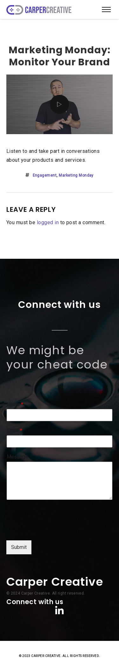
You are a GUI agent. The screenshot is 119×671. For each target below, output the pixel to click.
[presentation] (54, 530)
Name (15, 404)
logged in (48, 222)
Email (14, 430)
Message (17, 457)
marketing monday (76, 175)
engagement (45, 175)
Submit (19, 547)
